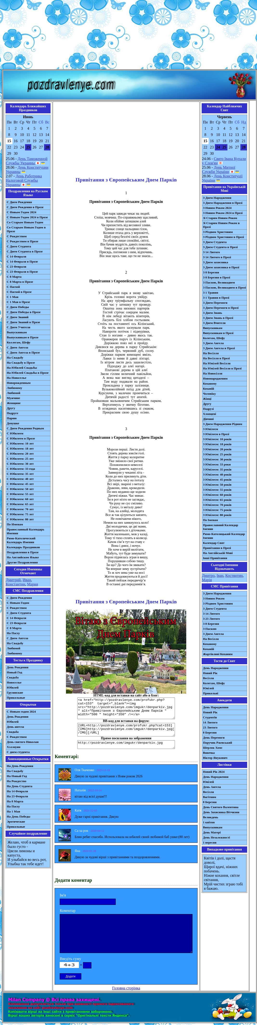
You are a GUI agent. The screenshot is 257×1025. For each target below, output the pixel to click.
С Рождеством (17, 236)
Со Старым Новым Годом (25, 222)
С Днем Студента (19, 246)
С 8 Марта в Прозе (20, 282)
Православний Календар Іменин (220, 527)
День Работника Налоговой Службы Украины (24, 180)
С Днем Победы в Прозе (24, 312)
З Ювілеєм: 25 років (217, 454)
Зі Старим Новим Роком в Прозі (221, 225)
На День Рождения (20, 766)
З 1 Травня (210, 292)
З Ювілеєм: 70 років (217, 505)
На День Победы (18, 816)
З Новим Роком (214, 598)
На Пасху (13, 633)
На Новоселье (16, 378)
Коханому (210, 383)
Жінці (207, 398)
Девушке (13, 423)
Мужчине (13, 398)
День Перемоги (214, 737)
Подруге (12, 413)
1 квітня (209, 822)
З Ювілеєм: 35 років (217, 469)
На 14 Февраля (17, 791)
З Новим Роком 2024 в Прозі (223, 213)
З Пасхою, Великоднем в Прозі (224, 287)
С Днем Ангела (17, 347)
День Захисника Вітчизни (221, 812)
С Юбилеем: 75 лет (20, 514)
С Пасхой (13, 287)
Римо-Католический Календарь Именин (21, 540)
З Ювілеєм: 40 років (217, 474)
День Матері (212, 832)
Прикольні (210, 693)
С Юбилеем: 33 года (21, 469)
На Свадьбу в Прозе (21, 362)
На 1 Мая (13, 811)
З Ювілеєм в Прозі (216, 434)
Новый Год (14, 672)
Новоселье (14, 682)
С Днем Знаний (17, 317)
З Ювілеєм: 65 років (217, 500)
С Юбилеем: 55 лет (20, 494)
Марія (207, 580)
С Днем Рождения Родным (25, 428)
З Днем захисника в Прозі (221, 267)
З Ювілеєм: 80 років (217, 515)
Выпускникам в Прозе (23, 337)
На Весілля (210, 353)
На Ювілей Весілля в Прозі (222, 368)
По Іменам (210, 520)
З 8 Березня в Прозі (216, 277)
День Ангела (212, 787)
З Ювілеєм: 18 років (217, 444)
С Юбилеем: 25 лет (20, 458)
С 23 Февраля (16, 266)
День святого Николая (23, 742)
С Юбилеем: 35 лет (20, 474)
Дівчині (208, 419)
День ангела (15, 726)
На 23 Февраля (17, 796)
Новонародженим (215, 378)
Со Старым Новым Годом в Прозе (26, 229)
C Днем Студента (19, 613)
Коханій (208, 388)
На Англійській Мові (218, 553)
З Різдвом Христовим (218, 232)
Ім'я (63, 895)
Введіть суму (70, 959)
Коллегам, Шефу (19, 342)
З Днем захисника (215, 262)
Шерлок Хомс (212, 747)
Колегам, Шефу (214, 338)
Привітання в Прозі (217, 548)
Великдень (210, 817)
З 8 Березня (211, 272)
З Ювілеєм (210, 429)
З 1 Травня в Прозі (216, 297)
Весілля (208, 678)
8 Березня (210, 732)
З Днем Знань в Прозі (218, 318)
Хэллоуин (13, 747)
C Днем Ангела (17, 638)
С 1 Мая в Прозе (18, 302)
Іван (220, 576)
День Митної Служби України (218, 169)
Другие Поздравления (22, 562)
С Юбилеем (15, 433)
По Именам (15, 524)
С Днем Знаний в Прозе (23, 322)
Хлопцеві (209, 414)
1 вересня (209, 842)
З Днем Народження (217, 198)
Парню (12, 418)
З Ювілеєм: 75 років (217, 510)
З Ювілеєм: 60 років (217, 494)
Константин (15, 584)
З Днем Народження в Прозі (222, 203)
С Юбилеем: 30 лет (20, 463)
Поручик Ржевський (217, 742)
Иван (27, 580)
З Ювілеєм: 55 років (217, 489)
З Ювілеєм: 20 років (217, 449)
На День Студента (19, 786)
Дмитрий (13, 580)
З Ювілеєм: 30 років (217, 459)
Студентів (210, 717)
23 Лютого (210, 727)
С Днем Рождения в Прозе (25, 207)
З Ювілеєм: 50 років (217, 484)
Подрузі (208, 409)
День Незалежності (216, 837)
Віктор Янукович (215, 758)
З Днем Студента (214, 242)
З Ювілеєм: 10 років (217, 439)
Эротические (16, 821)
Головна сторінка (126, 988)
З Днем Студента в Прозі (220, 247)
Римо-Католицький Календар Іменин (224, 536)
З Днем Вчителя (214, 323)
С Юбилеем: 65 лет (20, 504)
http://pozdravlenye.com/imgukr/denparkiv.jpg (126, 744)
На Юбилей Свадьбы (22, 367)
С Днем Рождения (19, 202)
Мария (32, 584)
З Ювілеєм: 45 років (217, 479)
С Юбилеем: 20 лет (20, 453)
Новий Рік (210, 673)
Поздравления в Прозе (23, 552)
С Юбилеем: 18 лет (20, 448)
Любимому (14, 388)
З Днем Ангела (213, 343)
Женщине (13, 403)
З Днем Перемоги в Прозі (220, 307)
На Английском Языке (23, 557)
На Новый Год (17, 776)
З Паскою (209, 629)
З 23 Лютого (211, 618)
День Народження (215, 668)
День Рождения (17, 667)
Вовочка (209, 752)
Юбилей (13, 687)
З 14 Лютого (211, 252)
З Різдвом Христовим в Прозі (223, 237)
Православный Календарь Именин (25, 531)
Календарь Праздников (23, 547)
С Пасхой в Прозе (19, 292)
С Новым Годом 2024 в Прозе (27, 217)
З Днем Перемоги (215, 302)
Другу (11, 408)
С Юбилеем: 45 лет (20, 484)
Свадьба (13, 677)
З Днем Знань (212, 313)
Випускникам (212, 328)
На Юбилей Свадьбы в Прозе (28, 372)
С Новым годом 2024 (21, 711)
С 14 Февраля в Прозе (22, 261)
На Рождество (16, 781)
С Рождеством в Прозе (22, 241)
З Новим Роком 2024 (217, 208)
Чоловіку (209, 393)
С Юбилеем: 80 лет (20, 519)
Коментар (68, 911)
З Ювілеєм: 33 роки (217, 464)
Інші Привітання (215, 558)
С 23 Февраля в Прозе (22, 271)
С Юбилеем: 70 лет (20, 509)
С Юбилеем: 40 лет (20, 479)
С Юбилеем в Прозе (21, 438)
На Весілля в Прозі (216, 358)
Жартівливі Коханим (217, 654)
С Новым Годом (18, 603)
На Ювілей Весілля (217, 363)
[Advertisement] (128, 35)
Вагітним (209, 797)
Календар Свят (214, 543)
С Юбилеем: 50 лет (20, 489)
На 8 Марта (15, 801)
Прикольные (16, 697)
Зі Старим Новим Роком (220, 218)
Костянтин (234, 576)
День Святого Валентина (220, 807)
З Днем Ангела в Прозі (219, 348)
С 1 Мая (12, 297)
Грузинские (15, 692)
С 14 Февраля (16, 256)
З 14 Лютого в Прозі (217, 257)
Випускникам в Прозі (218, 333)
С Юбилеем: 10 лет (20, 443)
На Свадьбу (15, 357)
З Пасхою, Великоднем (219, 282)
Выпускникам (17, 332)
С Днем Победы (18, 307)
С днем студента (18, 752)
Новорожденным (19, 383)
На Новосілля (212, 373)
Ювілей (208, 688)
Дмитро (208, 576)
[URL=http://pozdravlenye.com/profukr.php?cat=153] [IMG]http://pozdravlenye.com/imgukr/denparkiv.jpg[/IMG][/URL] (126, 729)
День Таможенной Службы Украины (26, 161)
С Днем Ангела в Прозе (23, 352)
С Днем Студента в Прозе (25, 251)
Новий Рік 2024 (214, 772)
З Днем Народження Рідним (222, 424)
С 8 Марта (14, 276)
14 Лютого (210, 722)
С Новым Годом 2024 (21, 212)
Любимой (13, 393)
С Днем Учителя (18, 327)
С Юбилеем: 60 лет (20, 499)
